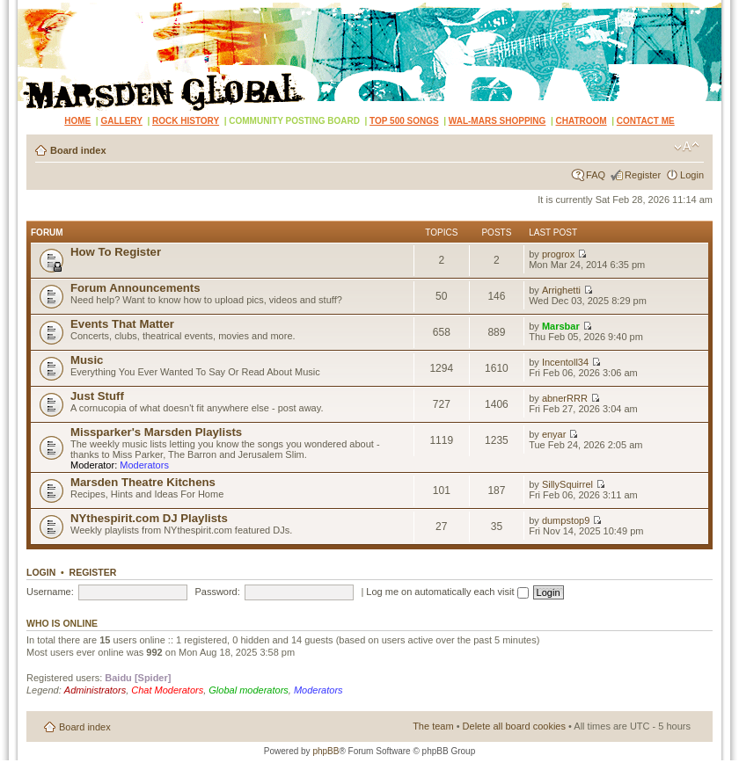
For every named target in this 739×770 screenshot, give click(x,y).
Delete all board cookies (514, 726)
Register (643, 175)
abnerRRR (565, 398)
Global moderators (249, 690)
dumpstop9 (565, 520)
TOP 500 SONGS (404, 121)
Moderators (144, 465)
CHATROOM (581, 121)
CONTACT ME (646, 121)
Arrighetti (561, 290)
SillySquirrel (567, 484)
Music (86, 360)
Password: (216, 591)
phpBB (325, 751)
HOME (77, 121)
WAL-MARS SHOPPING (497, 121)
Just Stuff (97, 396)
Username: (50, 591)
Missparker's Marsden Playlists (156, 432)
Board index (78, 150)
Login (692, 175)
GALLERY (121, 121)
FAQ (595, 175)
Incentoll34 (565, 362)
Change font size (686, 147)
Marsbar (561, 326)
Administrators (95, 690)
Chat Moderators (167, 690)
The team (433, 726)
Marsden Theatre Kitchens (143, 482)
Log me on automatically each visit (447, 591)
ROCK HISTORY (185, 121)
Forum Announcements (135, 287)
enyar (554, 434)
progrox (558, 254)
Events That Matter (122, 324)
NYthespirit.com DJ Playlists (149, 518)
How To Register (115, 251)
